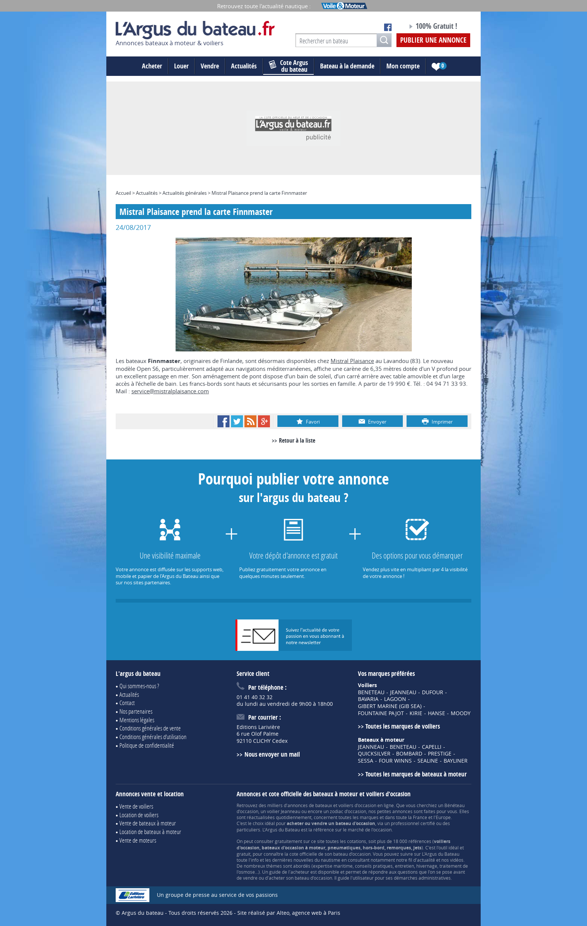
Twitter (237, 421)
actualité (426, 860)
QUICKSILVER (374, 753)
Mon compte (403, 66)
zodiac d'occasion (348, 811)
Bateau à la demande (347, 66)
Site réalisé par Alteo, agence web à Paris (288, 912)
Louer (181, 66)
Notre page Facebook (388, 27)
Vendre (210, 66)
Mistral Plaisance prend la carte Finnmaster (259, 193)
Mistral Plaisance (352, 360)
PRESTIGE (439, 753)
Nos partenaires (135, 711)
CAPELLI (431, 747)
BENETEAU (371, 692)
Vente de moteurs (137, 840)
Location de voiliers (138, 814)
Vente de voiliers (136, 806)
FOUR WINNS (395, 760)
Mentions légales (136, 720)
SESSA (365, 760)
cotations (356, 841)
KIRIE (416, 713)
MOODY (461, 713)
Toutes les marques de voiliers (402, 726)
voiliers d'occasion (357, 805)
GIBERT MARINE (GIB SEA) (390, 706)
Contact (127, 702)
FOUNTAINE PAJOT (381, 713)
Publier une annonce (433, 40)
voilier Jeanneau (283, 811)
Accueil (123, 193)
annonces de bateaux (310, 805)
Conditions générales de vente (150, 728)
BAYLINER (456, 760)
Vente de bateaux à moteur (147, 823)
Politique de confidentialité (146, 745)
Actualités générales (184, 193)
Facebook (223, 421)
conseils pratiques (374, 866)
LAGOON (395, 699)
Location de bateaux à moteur (150, 831)
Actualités (244, 66)
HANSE (436, 713)
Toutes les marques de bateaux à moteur (416, 774)
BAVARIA (368, 699)
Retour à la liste (297, 440)
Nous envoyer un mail (272, 754)
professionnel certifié (413, 823)
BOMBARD (409, 753)
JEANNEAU (403, 692)
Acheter (152, 66)
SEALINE (427, 760)
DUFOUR (432, 692)
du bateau (288, 66)
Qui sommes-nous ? (139, 686)
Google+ (264, 421)
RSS (250, 421)
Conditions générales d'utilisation (152, 736)
